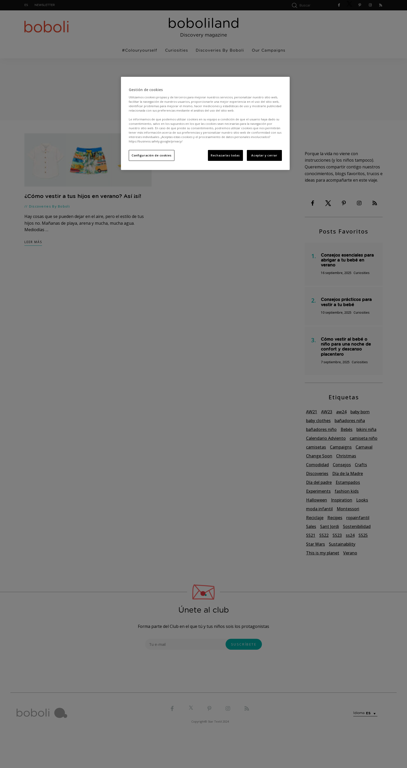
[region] (205, 123)
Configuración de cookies (152, 155)
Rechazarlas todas (225, 155)
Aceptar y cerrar (264, 155)
